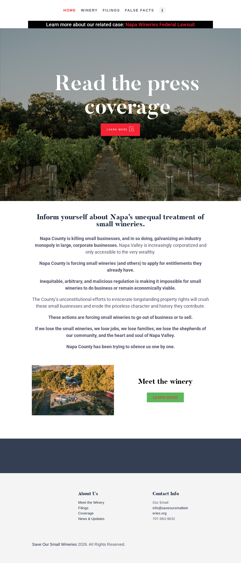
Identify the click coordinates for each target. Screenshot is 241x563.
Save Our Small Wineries (54, 544)
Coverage (86, 513)
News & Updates (91, 519)
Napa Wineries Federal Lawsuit (160, 25)
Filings (83, 508)
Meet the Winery (91, 502)
